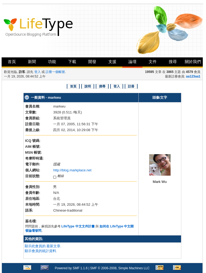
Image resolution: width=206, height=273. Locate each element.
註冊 (131, 86)
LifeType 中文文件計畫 (78, 226)
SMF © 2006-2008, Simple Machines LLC (120, 268)
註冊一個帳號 (55, 72)
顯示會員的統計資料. (41, 251)
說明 (87, 86)
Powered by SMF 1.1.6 (71, 268)
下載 (72, 61)
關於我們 (193, 61)
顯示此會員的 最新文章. (43, 246)
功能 (52, 61)
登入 (37, 72)
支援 (112, 61)
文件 (153, 61)
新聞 (32, 61)
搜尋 (173, 61)
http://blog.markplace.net (72, 170)
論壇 (132, 61)
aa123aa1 (193, 76)
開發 (92, 61)
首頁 (12, 61)
